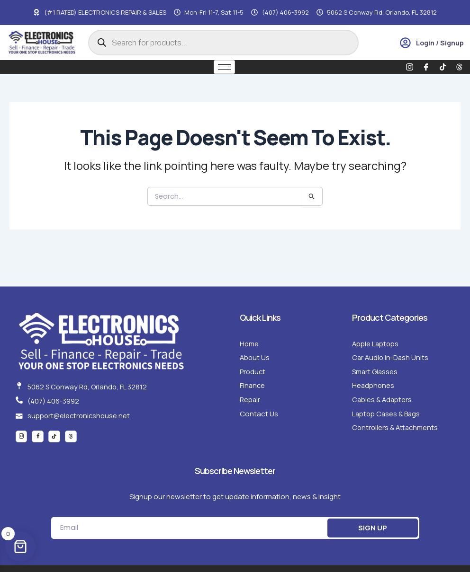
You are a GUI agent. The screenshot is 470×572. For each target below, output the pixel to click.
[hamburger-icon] (224, 67)
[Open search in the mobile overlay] (223, 42)
